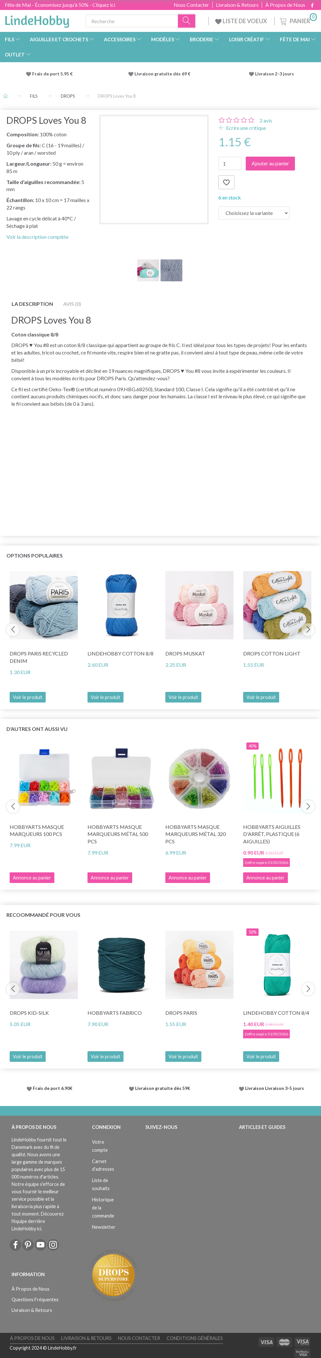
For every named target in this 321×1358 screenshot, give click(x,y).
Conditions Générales (195, 1338)
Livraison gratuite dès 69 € (163, 73)
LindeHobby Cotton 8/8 (120, 653)
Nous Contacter (191, 5)
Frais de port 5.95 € (52, 73)
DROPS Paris (181, 1013)
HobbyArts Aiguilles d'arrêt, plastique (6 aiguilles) (271, 834)
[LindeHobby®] (37, 20)
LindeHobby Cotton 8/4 (276, 1013)
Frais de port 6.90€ (52, 1088)
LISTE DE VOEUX (241, 20)
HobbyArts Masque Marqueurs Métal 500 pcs (117, 834)
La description (32, 304)
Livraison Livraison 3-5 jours (274, 1088)
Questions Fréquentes (35, 1299)
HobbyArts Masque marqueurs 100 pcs (37, 830)
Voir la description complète (37, 237)
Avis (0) (72, 304)
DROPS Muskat (185, 653)
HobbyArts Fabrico (114, 1013)
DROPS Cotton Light (271, 653)
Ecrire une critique (245, 128)
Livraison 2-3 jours (274, 73)
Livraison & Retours (237, 5)
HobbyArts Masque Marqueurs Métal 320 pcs (195, 834)
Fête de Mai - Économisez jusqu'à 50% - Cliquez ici (60, 5)
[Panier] (298, 20)
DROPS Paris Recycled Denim (39, 657)
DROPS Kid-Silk (29, 1013)
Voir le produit (27, 697)
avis (266, 120)
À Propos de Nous (285, 5)
